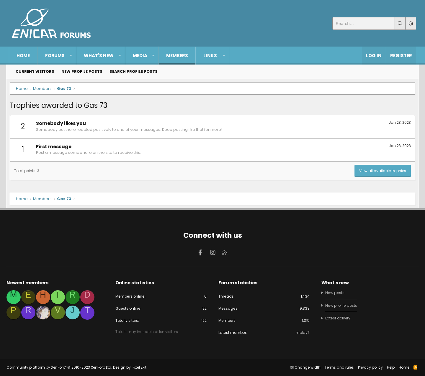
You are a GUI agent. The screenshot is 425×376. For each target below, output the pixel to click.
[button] (71, 56)
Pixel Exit (142, 367)
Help (388, 367)
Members (177, 55)
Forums (55, 55)
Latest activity (336, 317)
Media (140, 55)
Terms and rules (336, 367)
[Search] (364, 23)
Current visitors (35, 71)
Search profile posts (133, 71)
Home (23, 55)
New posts (334, 291)
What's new (99, 55)
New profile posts (81, 71)
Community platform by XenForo (62, 367)
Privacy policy (367, 367)
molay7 (301, 332)
